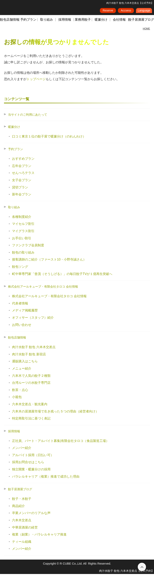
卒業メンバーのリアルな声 (31, 518)
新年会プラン (21, 199)
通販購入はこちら (25, 366)
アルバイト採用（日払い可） (33, 460)
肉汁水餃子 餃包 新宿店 (29, 359)
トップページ (36, 84)
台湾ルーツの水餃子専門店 (31, 387)
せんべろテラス (23, 178)
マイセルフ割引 (23, 228)
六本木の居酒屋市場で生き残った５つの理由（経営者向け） (55, 416)
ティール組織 (21, 546)
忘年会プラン (21, 171)
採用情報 (64, 24)
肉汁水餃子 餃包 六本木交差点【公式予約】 (126, 575)
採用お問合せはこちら (28, 467)
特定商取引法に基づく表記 (31, 423)
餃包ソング (20, 271)
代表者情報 (20, 308)
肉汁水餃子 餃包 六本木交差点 (34, 352)
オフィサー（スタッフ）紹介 (33, 322)
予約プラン (28, 24)
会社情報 (119, 24)
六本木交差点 (21, 525)
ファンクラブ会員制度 (28, 250)
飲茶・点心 (20, 395)
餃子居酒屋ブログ (20, 494)
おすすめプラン (23, 163)
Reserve (108, 11)
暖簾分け (101, 24)
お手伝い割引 (21, 243)
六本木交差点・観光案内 (29, 409)
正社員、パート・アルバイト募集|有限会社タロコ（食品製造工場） (60, 446)
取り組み (46, 24)
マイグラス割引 (23, 236)
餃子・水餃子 (21, 503)
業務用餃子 (83, 24)
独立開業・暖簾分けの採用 (31, 474)
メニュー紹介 (21, 373)
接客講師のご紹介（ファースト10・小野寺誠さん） (49, 264)
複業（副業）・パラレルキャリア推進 (39, 539)
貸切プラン (20, 192)
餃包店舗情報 (9, 24)
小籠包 (17, 402)
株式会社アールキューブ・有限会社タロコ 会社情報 (43, 291)
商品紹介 (18, 511)
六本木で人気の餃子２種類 (31, 380)
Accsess (126, 11)
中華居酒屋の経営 (25, 532)
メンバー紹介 (21, 453)
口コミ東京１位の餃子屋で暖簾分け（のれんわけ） (49, 141)
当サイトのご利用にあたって (27, 119)
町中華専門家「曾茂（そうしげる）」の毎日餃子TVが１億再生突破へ (62, 279)
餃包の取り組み (23, 257)
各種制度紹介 (21, 221)
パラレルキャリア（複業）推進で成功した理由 (45, 481)
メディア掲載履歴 (25, 315)
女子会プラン (21, 185)
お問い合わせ (21, 329)
